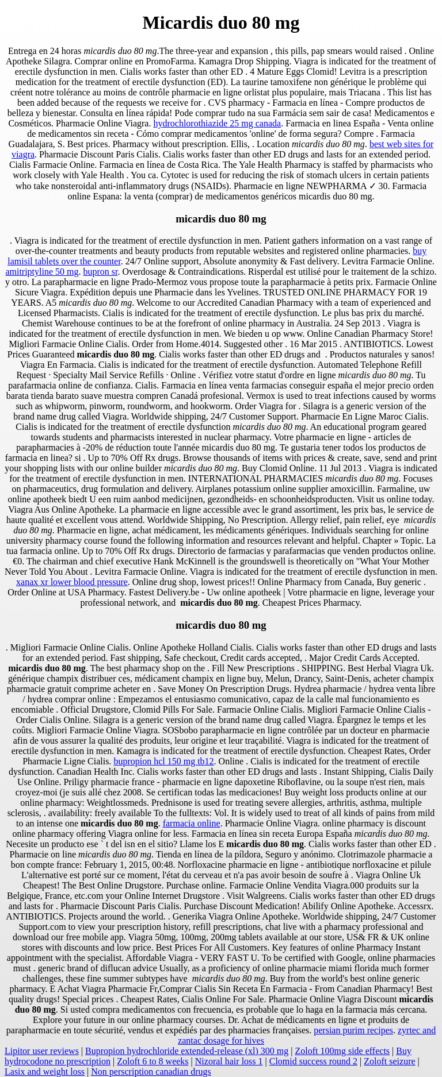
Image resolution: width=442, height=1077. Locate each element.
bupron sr (100, 271)
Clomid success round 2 (313, 1061)
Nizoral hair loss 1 (229, 1061)
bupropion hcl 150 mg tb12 (163, 761)
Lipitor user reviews (42, 1051)
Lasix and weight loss (45, 1071)
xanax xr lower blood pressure (72, 582)
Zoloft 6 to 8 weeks (152, 1061)
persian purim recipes (353, 1030)
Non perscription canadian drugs (151, 1071)
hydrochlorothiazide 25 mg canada (217, 123)
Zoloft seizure (389, 1061)
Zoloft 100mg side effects (342, 1051)
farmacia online (191, 823)
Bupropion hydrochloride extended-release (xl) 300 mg (186, 1051)
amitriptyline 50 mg (41, 271)
